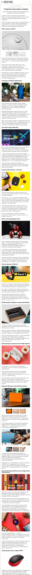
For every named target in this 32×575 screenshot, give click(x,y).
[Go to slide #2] (16, 54)
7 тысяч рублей (13, 426)
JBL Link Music (10, 197)
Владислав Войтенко (13, 7)
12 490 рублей (23, 124)
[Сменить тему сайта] (29, 2)
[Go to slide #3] (23, 54)
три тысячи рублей (10, 299)
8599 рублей (16, 211)
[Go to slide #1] (9, 54)
